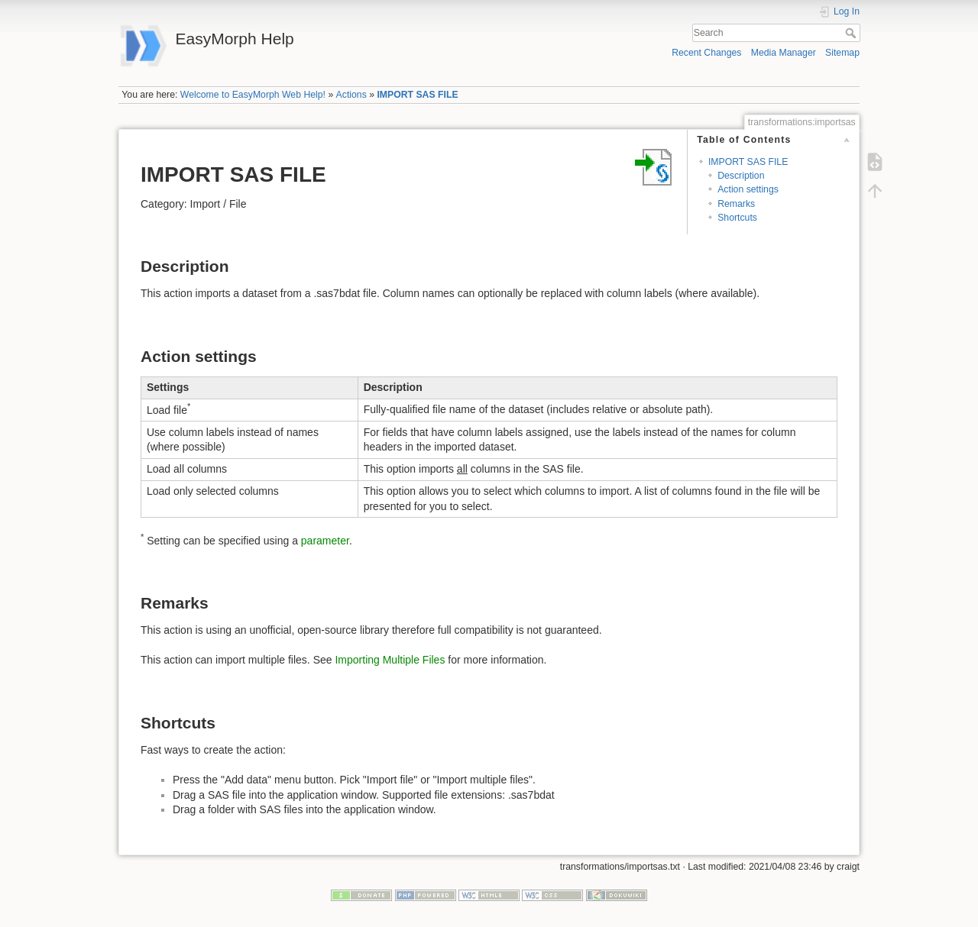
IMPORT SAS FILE (417, 94)
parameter (325, 541)
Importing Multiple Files (390, 660)
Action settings (748, 189)
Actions (351, 94)
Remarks (736, 204)
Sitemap (842, 52)
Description (740, 175)
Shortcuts (737, 217)
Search (852, 32)
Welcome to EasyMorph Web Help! (252, 94)
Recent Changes (706, 52)
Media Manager (783, 52)
